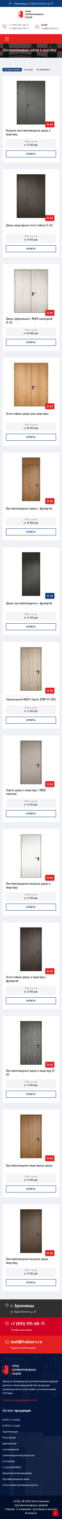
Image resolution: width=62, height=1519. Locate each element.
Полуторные (9, 1437)
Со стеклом (8, 1461)
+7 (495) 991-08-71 (19, 25)
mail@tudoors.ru (50, 28)
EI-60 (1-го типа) (11, 1419)
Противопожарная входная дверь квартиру (27, 1260)
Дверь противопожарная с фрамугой (29, 603)
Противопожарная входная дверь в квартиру (28, 884)
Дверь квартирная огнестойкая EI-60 (29, 225)
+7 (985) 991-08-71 (19, 28)
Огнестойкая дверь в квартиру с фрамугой (26, 978)
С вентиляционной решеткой (18, 1455)
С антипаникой (10, 1449)
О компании (23, 1509)
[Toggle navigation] (6, 39)
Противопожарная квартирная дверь (29, 1165)
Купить (31, 154)
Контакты (31, 1513)
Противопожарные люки (15, 1479)
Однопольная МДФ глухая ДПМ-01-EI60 (31, 697)
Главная (10, 1509)
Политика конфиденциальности (20, 1400)
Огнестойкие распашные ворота (20, 1485)
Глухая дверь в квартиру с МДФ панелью (26, 791)
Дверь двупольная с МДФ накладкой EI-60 (29, 319)
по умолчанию (12, 69)
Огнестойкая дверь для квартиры (27, 414)
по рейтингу (43, 69)
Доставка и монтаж (45, 1509)
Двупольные (9, 1443)
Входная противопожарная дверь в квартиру (28, 131)
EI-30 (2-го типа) (11, 1425)
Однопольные (10, 1431)
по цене (28, 69)
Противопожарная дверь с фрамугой (29, 508)
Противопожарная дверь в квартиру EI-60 (31, 1071)
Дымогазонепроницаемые (17, 1473)
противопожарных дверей (31, 1505)
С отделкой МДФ (11, 1467)
